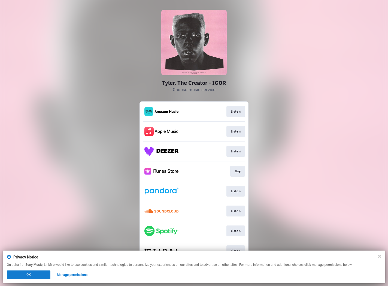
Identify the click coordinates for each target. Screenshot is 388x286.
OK (28, 275)
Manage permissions (72, 275)
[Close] (379, 256)
